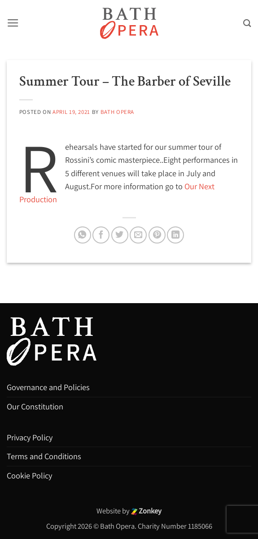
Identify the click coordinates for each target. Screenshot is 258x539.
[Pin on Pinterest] (157, 234)
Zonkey (146, 511)
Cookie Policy (29, 475)
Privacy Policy (29, 437)
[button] (13, 23)
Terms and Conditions (44, 456)
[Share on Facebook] (100, 234)
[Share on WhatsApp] (82, 234)
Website (109, 511)
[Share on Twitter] (119, 234)
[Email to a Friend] (138, 234)
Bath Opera (117, 112)
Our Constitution (35, 406)
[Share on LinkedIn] (175, 234)
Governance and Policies (48, 387)
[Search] (247, 23)
